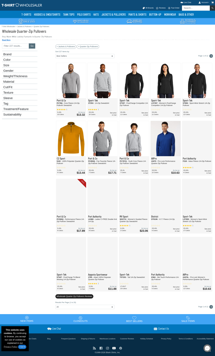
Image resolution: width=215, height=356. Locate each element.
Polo (84, 14)
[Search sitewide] (196, 8)
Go (32, 46)
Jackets (113, 14)
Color (7, 59)
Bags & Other (186, 14)
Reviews (161, 8)
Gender (8, 70)
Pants (137, 14)
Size (6, 65)
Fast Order (173, 8)
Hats (96, 14)
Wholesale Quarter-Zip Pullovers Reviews (74, 296)
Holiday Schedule (146, 339)
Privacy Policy (11, 347)
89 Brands (148, 8)
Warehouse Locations (107, 339)
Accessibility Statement (205, 339)
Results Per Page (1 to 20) (65, 302)
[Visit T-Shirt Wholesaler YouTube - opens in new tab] (114, 348)
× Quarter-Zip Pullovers (88, 46)
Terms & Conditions (186, 339)
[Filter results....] (15, 46)
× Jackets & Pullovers (66, 46)
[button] (183, 2)
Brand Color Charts (29, 339)
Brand (7, 54)
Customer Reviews (127, 339)
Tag (5, 103)
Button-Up (155, 14)
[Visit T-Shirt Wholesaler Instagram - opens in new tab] (107, 348)
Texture (8, 92)
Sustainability (12, 114)
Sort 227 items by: (62, 52)
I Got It (22, 347)
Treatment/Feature (16, 109)
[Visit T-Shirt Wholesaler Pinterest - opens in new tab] (121, 348)
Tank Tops (68, 14)
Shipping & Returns (88, 339)
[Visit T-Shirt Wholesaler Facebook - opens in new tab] (101, 348)
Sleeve (8, 98)
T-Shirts (26, 14)
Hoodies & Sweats (47, 14)
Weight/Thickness (15, 76)
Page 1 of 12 (205, 307)
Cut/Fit (7, 87)
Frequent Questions (68, 339)
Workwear (170, 14)
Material (8, 81)
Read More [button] (6, 40)
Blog (48, 339)
